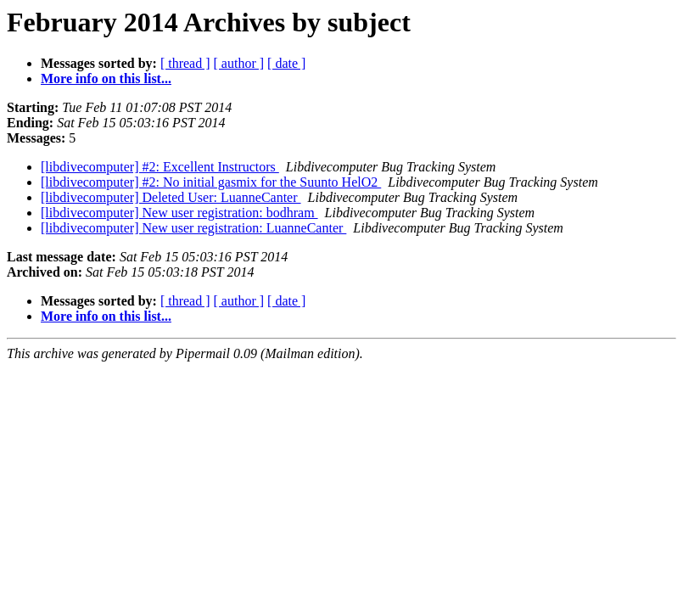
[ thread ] (185, 63)
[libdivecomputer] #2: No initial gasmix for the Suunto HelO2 (211, 182)
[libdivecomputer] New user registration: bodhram (179, 212)
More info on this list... (106, 78)
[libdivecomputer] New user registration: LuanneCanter (193, 228)
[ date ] (286, 63)
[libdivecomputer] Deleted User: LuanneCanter (171, 197)
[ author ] (239, 63)
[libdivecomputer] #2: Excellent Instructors (160, 167)
